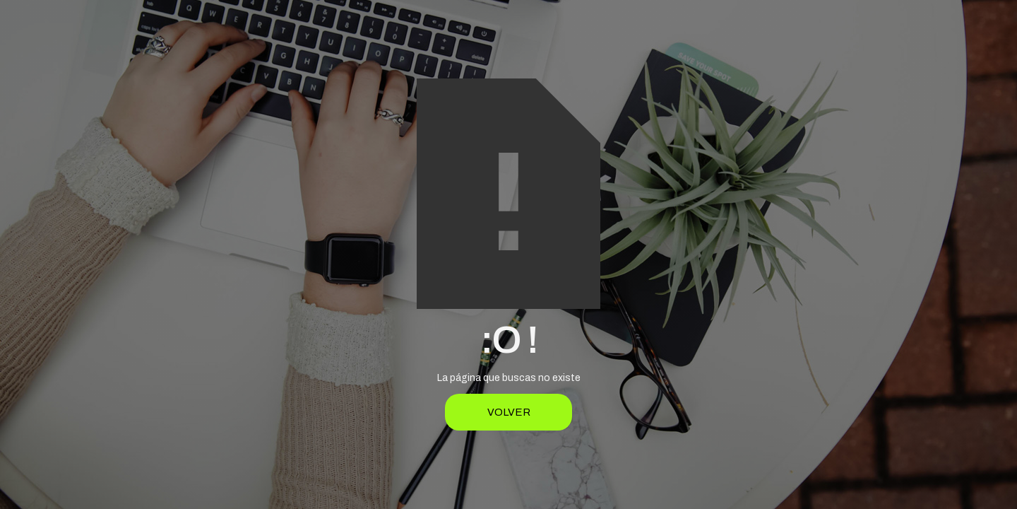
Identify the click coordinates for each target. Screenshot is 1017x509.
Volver (508, 412)
